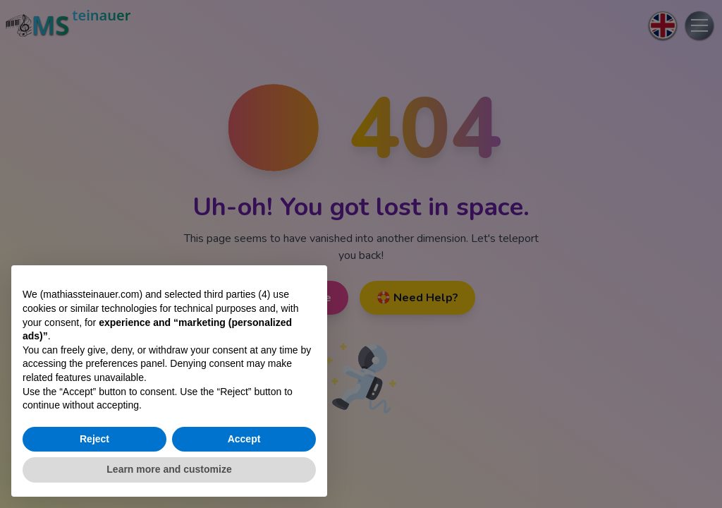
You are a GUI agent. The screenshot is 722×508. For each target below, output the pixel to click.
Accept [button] (244, 439)
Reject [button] (94, 439)
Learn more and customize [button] (168, 469)
